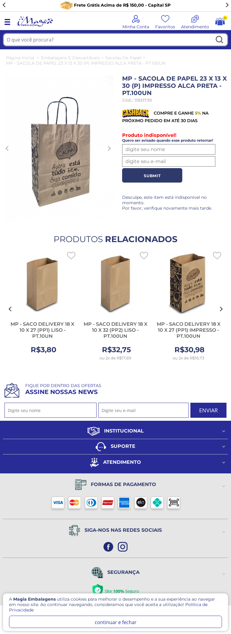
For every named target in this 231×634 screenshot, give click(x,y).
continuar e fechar (116, 622)
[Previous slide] (7, 148)
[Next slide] (227, 5)
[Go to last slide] (4, 5)
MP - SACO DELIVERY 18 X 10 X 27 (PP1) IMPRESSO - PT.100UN (188, 330)
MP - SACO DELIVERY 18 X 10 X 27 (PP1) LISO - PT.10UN (42, 330)
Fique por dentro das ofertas (63, 389)
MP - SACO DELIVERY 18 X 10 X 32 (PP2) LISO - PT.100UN (115, 330)
